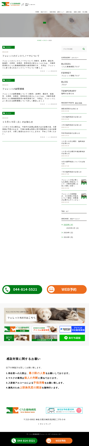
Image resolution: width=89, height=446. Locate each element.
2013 (45, 40)
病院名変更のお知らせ (69, 109)
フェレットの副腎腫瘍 (13, 89)
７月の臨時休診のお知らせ (71, 172)
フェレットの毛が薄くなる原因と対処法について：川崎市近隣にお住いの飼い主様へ (69, 183)
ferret (8, 47)
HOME (39, 40)
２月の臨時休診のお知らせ (71, 125)
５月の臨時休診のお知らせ (71, 117)
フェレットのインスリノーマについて (21, 56)
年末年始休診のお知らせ (70, 133)
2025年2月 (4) (73, 228)
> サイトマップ (44, 424)
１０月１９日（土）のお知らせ (17, 122)
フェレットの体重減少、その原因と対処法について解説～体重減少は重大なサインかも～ (70, 197)
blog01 (8, 113)
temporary (74, 92)
